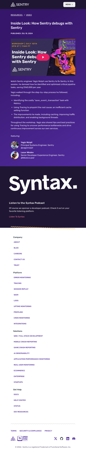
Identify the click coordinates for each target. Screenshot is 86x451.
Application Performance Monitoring (32, 359)
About (17, 242)
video (29, 15)
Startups (18, 382)
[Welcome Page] (20, 5)
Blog (16, 248)
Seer (16, 295)
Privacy (48, 431)
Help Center (20, 400)
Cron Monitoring (22, 318)
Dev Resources (21, 412)
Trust (16, 265)
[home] (13, 439)
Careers (18, 254)
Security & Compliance (31, 431)
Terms (14, 431)
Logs (16, 301)
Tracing (17, 283)
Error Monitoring (22, 277)
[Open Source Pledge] (22, 438)
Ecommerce (19, 371)
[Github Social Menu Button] (61, 438)
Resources (18, 15)
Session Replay (21, 289)
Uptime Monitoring (22, 306)
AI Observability (22, 353)
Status (17, 406)
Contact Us (19, 259)
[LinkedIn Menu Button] (67, 438)
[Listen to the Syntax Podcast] (43, 184)
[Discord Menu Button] (73, 438)
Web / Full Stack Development (28, 336)
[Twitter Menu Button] (55, 438)
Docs (16, 394)
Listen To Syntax (17, 216)
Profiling (18, 312)
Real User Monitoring (24, 365)
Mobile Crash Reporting (25, 342)
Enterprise (19, 376)
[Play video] (43, 57)
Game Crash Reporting (24, 347)
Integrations (20, 324)
